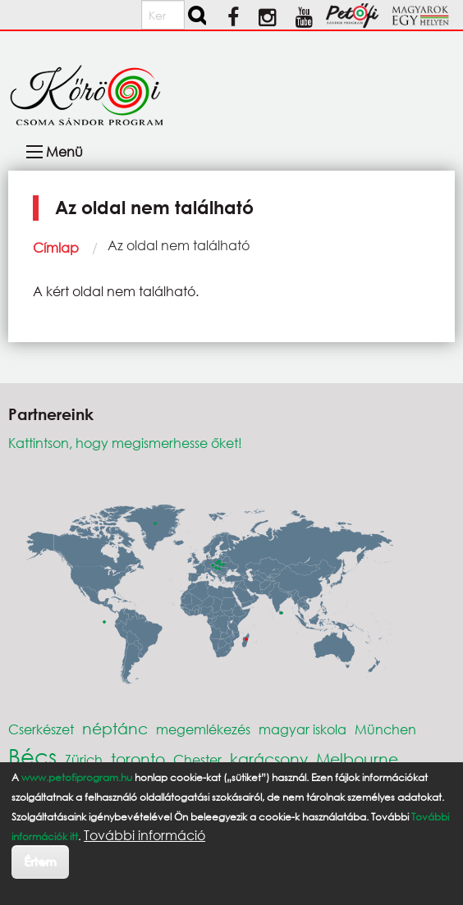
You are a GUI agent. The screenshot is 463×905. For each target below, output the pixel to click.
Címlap (56, 247)
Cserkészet (41, 729)
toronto (138, 758)
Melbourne (357, 758)
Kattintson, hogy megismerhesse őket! (125, 442)
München (385, 729)
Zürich (84, 759)
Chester (197, 759)
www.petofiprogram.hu (76, 777)
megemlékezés (203, 729)
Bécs (32, 756)
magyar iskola (302, 729)
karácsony (269, 758)
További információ (144, 835)
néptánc (115, 728)
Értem (40, 861)
